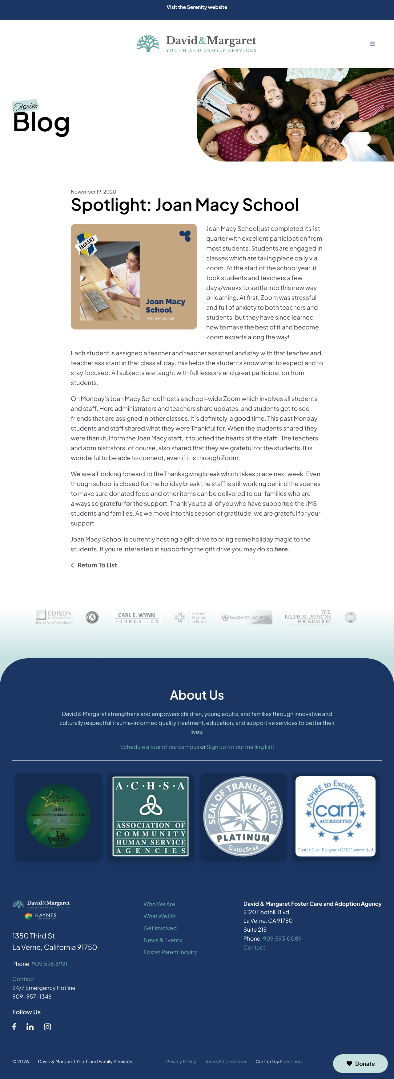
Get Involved (160, 928)
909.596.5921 (49, 964)
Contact (23, 979)
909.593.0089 (282, 939)
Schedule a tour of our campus (159, 747)
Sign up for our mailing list (239, 747)
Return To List (96, 565)
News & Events (163, 940)
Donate (360, 1063)
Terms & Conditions (226, 1063)
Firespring (291, 1063)
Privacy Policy (181, 1063)
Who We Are (159, 905)
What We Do (160, 917)
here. (282, 549)
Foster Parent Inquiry (170, 952)
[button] (372, 44)
